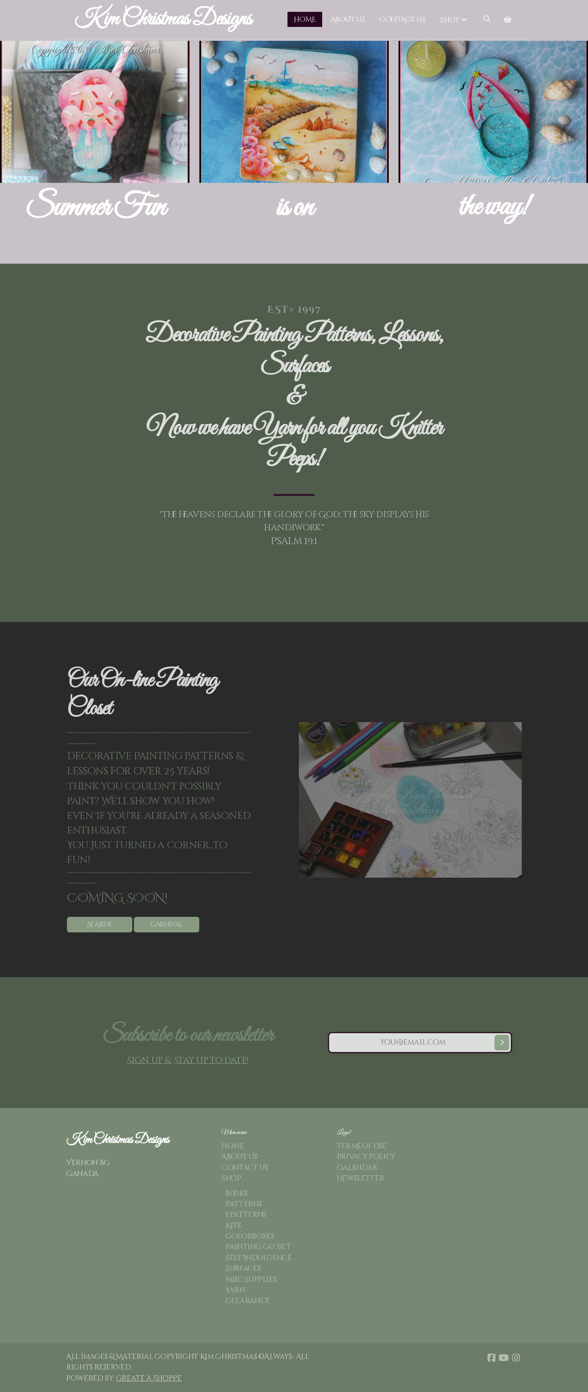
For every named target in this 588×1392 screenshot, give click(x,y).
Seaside (103, 924)
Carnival (169, 924)
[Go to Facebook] (491, 1358)
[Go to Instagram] (516, 1358)
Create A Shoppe (149, 1378)
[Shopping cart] (507, 19)
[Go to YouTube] (503, 1358)
